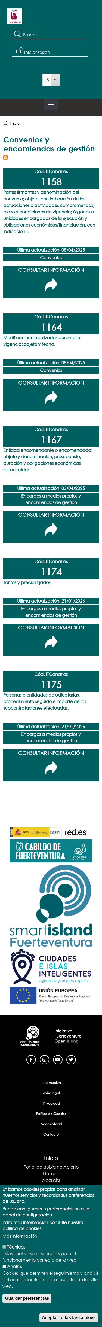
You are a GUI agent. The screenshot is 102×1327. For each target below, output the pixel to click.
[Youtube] (58, 1059)
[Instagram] (44, 1059)
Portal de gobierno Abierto (51, 1167)
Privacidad (51, 1103)
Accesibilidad (51, 1124)
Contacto (51, 1134)
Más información (19, 1243)
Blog (51, 1186)
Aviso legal (51, 1093)
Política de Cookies (51, 1113)
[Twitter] (71, 1059)
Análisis (14, 1274)
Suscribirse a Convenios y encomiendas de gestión (5, 157)
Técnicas (16, 1254)
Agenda (51, 1180)
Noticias (51, 1173)
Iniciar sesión (37, 52)
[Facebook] (31, 1059)
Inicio (15, 123)
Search (17, 33)
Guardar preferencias (27, 1306)
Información (51, 1082)
